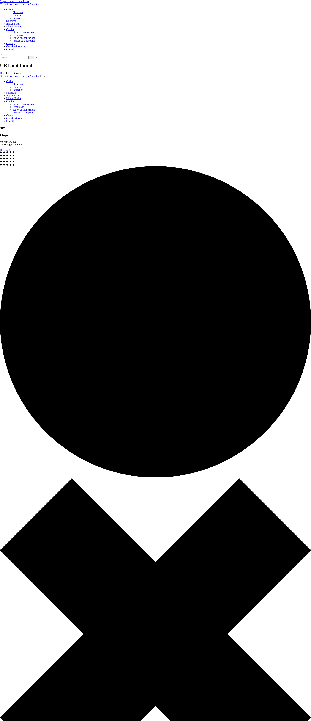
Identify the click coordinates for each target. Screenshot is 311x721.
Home (3, 73)
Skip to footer (22, 1)
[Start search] (31, 57)
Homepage (5, 150)
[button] (1, 54)
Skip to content (7, 1)
